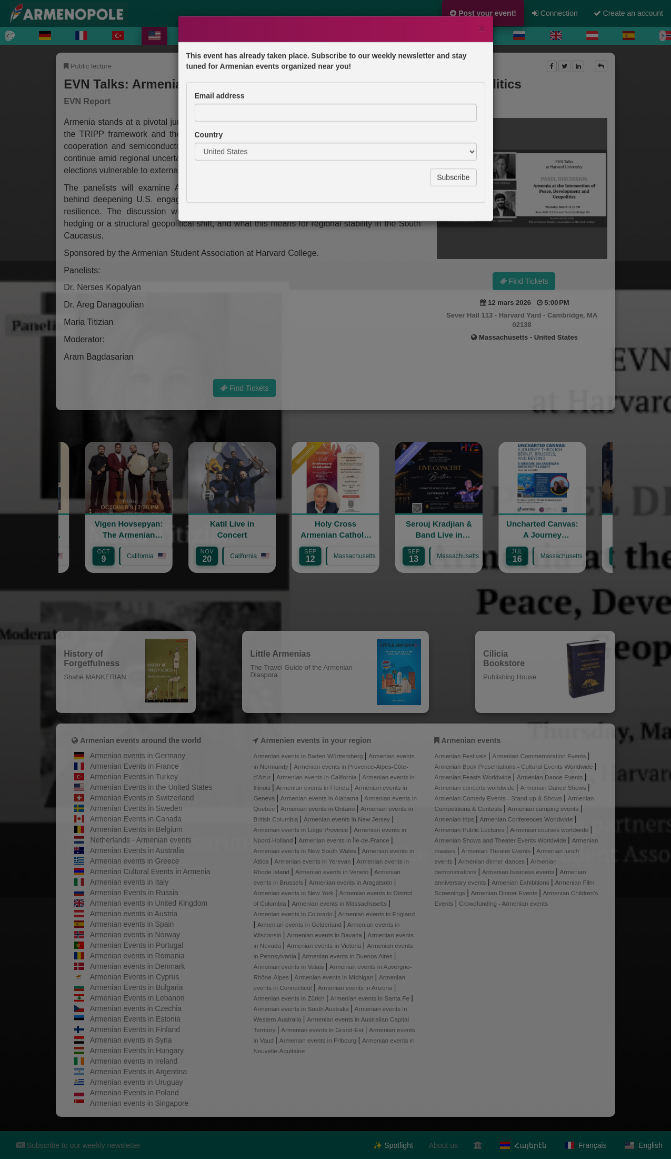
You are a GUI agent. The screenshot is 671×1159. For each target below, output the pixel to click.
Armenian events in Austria (134, 913)
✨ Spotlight (393, 1145)
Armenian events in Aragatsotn (351, 882)
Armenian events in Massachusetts (340, 903)
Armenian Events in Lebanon (137, 998)
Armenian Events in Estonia (135, 1019)
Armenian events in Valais (289, 966)
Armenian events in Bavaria (325, 935)
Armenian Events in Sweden (136, 808)
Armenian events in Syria (131, 1040)
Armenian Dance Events (551, 777)
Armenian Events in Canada (136, 819)
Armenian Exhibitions (521, 882)
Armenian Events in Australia (137, 850)
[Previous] (8, 36)
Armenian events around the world (140, 740)
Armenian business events (519, 871)
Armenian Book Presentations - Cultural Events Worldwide (515, 766)
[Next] (662, 36)
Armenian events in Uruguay (136, 1082)
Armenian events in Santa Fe (371, 998)
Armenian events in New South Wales (305, 850)
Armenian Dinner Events (505, 892)
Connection (555, 13)
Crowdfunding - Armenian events (503, 903)
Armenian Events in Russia (134, 892)
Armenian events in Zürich (289, 998)
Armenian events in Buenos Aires (348, 956)
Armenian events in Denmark (137, 966)
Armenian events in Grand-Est (323, 1029)
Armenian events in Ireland (134, 1061)
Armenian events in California (317, 777)
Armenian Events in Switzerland (142, 798)
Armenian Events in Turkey (134, 776)
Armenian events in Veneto (332, 871)
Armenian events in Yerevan (313, 861)
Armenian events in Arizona (356, 987)
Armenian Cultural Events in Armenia (150, 871)
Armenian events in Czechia (136, 1008)
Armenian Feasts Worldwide (474, 777)
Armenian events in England (376, 913)
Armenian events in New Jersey (348, 819)
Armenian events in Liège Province (301, 829)
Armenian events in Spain (132, 924)
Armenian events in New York (294, 892)
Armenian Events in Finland (135, 1029)
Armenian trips (455, 819)
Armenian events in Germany (137, 755)
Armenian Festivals (461, 755)
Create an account (628, 13)
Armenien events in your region (316, 740)
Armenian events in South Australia (301, 1008)
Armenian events (470, 740)
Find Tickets (523, 281)
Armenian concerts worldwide (475, 787)
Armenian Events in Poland (134, 1092)
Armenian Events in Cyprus (134, 977)
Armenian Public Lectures (470, 829)
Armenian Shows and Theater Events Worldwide (501, 840)
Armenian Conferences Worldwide (526, 819)
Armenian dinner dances (492, 861)
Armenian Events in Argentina (138, 1071)
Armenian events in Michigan (335, 977)
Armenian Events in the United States (151, 787)
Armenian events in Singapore (139, 1103)
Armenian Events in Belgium (136, 829)
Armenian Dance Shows (554, 787)
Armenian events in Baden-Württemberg (308, 755)
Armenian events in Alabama (320, 798)
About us (443, 1145)
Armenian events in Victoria (325, 945)
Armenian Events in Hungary (137, 1050)
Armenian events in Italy (129, 882)
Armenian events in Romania (137, 956)
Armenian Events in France (134, 766)
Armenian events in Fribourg (318, 1040)
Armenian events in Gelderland (300, 924)
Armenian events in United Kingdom (148, 903)
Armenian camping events (544, 808)
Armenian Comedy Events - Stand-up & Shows (499, 798)
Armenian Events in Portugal (136, 945)
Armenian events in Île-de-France (344, 840)
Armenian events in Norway (135, 934)
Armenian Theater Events (497, 850)
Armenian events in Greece (134, 861)
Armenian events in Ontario (318, 808)
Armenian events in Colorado (293, 913)
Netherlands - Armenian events (141, 840)
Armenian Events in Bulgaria (136, 987)
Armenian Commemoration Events (539, 755)
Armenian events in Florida (313, 787)
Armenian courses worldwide (550, 829)
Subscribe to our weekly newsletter (78, 1145)
